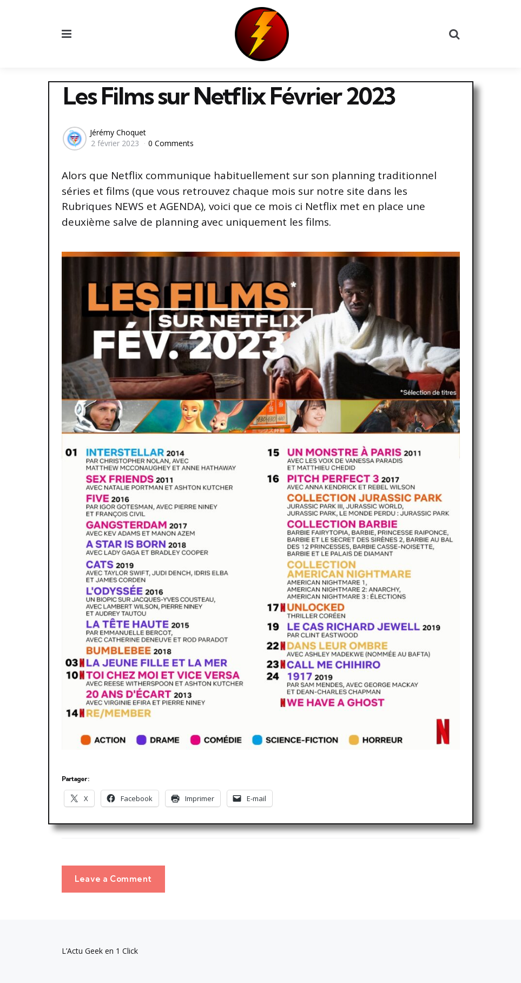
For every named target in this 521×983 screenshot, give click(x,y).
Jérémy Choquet (118, 132)
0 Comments (171, 143)
